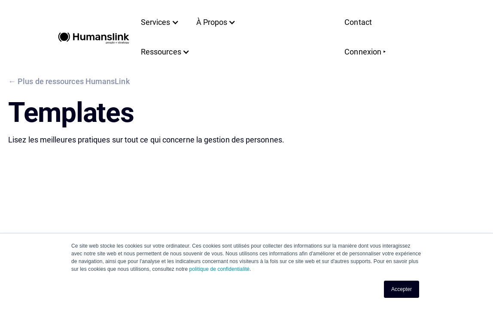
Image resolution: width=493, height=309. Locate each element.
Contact (358, 22)
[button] (160, 22)
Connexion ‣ (365, 51)
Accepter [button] (401, 289)
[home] (93, 37)
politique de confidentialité (219, 269)
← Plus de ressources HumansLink (69, 81)
